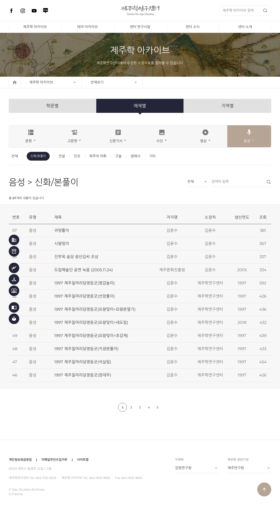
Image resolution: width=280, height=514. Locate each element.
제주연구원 (236, 468)
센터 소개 (245, 27)
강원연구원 (183, 468)
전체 (14, 156)
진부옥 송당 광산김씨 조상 (76, 256)
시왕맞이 (61, 243)
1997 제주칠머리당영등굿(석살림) (82, 362)
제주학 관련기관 (238, 460)
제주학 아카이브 (35, 27)
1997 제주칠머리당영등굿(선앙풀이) (84, 296)
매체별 (140, 105)
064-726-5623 (45, 478)
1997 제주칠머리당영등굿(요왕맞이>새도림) (91, 322)
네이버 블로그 (45, 10)
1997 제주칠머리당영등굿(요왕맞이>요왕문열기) (95, 309)
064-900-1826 (99, 478)
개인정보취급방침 (20, 460)
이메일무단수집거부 (54, 460)
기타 (152, 156)
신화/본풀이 (38, 156)
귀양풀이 (61, 230)
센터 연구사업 (140, 27)
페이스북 (11, 10)
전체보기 (97, 82)
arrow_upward (264, 489)
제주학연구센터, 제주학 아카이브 (140, 10)
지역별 (227, 105)
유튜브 (34, 10)
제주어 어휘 (97, 156)
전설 (61, 156)
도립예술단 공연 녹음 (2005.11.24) (83, 270)
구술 (118, 156)
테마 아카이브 (87, 27)
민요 (77, 156)
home (14, 82)
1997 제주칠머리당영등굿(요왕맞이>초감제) (91, 335)
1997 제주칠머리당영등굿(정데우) (82, 375)
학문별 (52, 105)
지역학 (179, 460)
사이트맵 (83, 460)
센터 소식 (193, 27)
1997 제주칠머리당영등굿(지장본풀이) (86, 348)
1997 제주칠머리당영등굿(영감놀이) (84, 283)
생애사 (135, 156)
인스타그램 (22, 10)
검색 (265, 10)
